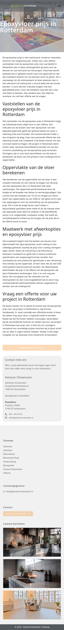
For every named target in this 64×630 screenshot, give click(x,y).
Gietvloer (7, 446)
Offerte (6, 472)
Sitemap (45, 627)
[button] (59, 6)
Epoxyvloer (8, 465)
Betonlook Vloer (11, 457)
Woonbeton (9, 454)
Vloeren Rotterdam (12, 469)
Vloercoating (9, 461)
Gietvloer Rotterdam (32, 627)
